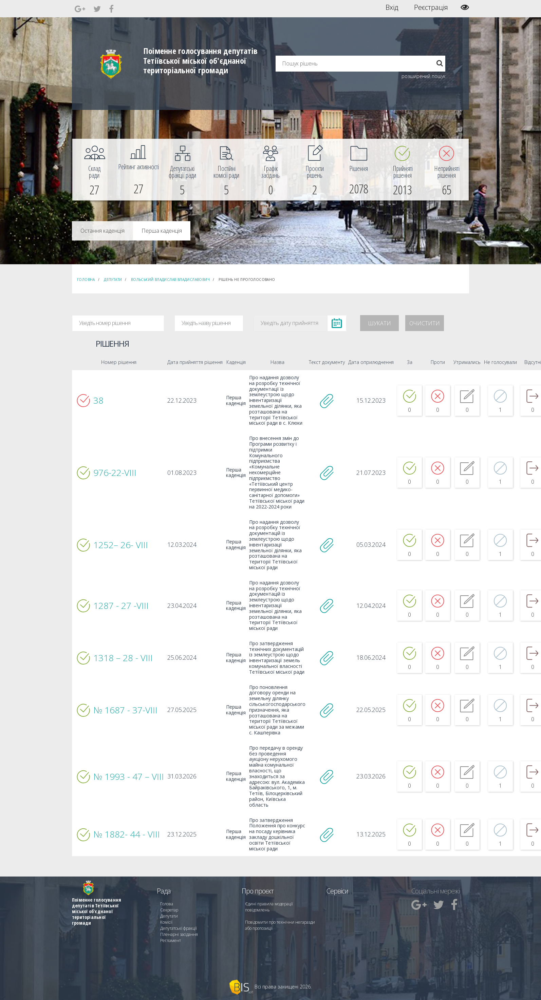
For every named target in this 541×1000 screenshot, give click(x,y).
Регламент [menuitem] (170, 940)
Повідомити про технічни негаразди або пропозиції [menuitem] (280, 925)
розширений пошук (423, 76)
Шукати (379, 323)
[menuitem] (94, 169)
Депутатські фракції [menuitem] (178, 928)
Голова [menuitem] (166, 904)
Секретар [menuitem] (169, 910)
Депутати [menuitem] (169, 916)
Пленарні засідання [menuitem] (179, 934)
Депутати (113, 279)
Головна (86, 279)
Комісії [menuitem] (166, 922)
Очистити (424, 323)
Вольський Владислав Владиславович (170, 279)
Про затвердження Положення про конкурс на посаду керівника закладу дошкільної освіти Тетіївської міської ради (277, 835)
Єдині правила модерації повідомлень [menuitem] (269, 907)
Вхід (392, 7)
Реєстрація (431, 7)
